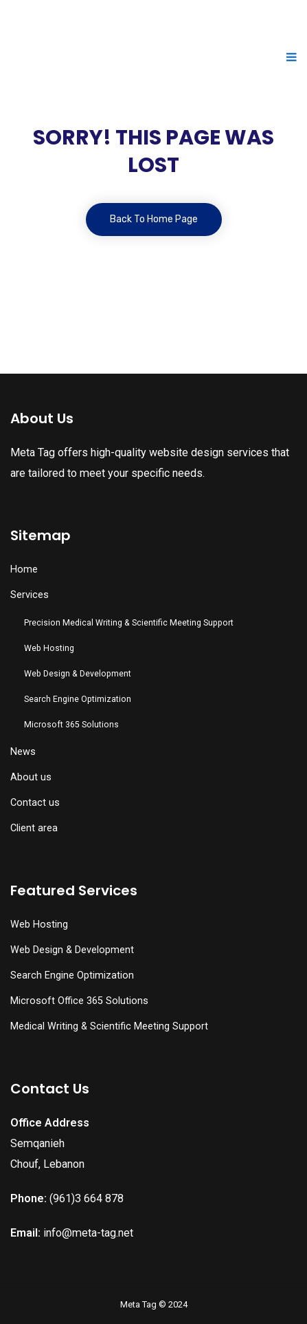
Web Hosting (49, 648)
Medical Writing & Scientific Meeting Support (109, 1026)
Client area (34, 828)
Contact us (35, 803)
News (23, 752)
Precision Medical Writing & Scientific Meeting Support (129, 623)
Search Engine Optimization (77, 699)
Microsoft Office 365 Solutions (79, 1001)
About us (31, 777)
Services (29, 595)
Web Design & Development (77, 674)
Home (24, 569)
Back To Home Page (154, 219)
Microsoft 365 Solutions (71, 724)
